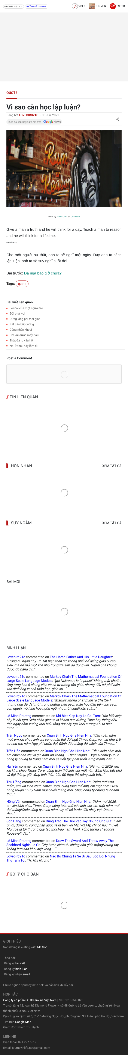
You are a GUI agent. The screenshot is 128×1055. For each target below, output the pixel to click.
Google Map (23, 1022)
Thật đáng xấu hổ (21, 340)
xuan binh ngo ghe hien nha (69, 735)
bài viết (20, 963)
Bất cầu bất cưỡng (22, 324)
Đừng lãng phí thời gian (25, 319)
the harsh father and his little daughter (81, 657)
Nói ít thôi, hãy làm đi (23, 346)
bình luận (21, 969)
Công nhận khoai (21, 330)
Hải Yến (12, 766)
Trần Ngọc (14, 735)
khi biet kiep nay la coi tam (78, 716)
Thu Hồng (13, 782)
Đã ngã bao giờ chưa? (42, 273)
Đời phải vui (17, 313)
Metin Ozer (62, 217)
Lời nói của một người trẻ (26, 308)
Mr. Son (42, 947)
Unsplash (75, 217)
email (26, 974)
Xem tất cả (112, 466)
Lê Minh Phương (18, 716)
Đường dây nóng (36, 6)
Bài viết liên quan (19, 302)
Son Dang (13, 821)
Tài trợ (117, 6)
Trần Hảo (13, 751)
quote (11, 93)
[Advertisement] (64, 47)
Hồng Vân (13, 801)
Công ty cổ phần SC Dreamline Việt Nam (30, 1000)
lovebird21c (15, 657)
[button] (118, 119)
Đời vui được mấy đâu (24, 335)
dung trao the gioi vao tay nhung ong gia (78, 821)
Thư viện (97, 6)
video (78, 6)
